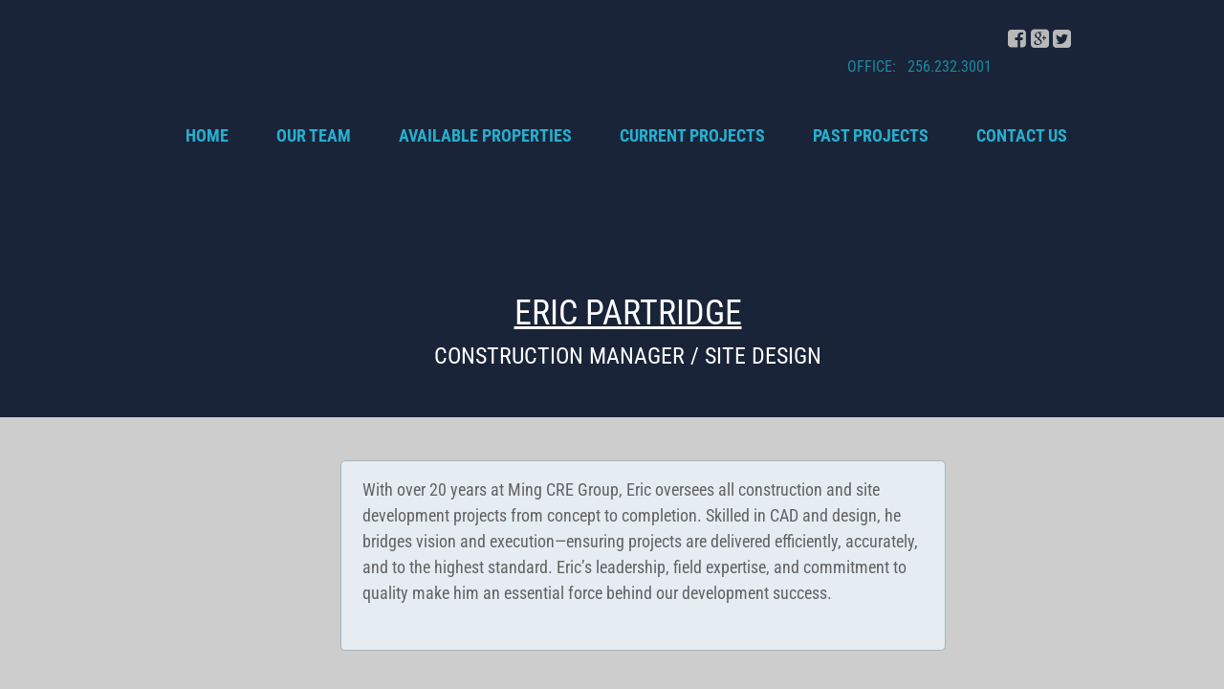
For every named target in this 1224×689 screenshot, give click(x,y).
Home (207, 135)
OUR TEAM (313, 135)
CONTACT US (1021, 135)
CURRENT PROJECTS (692, 135)
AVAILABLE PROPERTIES (485, 135)
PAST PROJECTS (871, 135)
